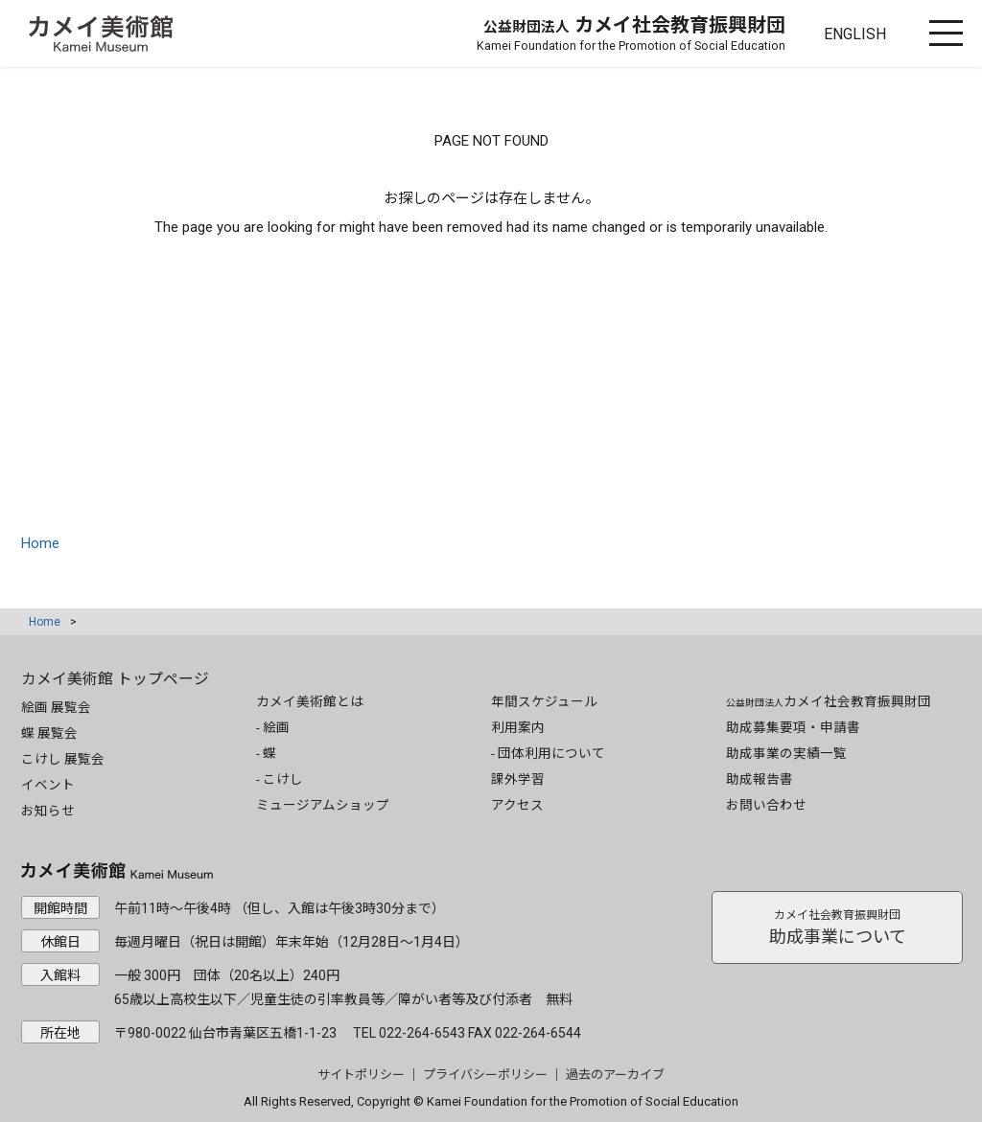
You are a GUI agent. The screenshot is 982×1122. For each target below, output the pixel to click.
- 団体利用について (548, 753)
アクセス (517, 805)
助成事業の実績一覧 (786, 753)
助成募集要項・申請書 (793, 727)
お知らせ (48, 810)
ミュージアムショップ (322, 805)
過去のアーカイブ (615, 1074)
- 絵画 (273, 727)
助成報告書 (759, 779)
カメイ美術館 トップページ (115, 679)
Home (40, 543)
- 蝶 (266, 753)
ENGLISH (855, 34)
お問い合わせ (766, 805)
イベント (48, 784)
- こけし (279, 779)
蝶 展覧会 (49, 733)
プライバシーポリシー (485, 1074)
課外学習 (518, 779)
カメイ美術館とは (309, 701)
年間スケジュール (544, 701)
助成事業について (837, 927)
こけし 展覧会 (63, 759)
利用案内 (518, 727)
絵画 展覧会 (56, 707)
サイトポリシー (361, 1074)
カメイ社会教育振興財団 (631, 33)
